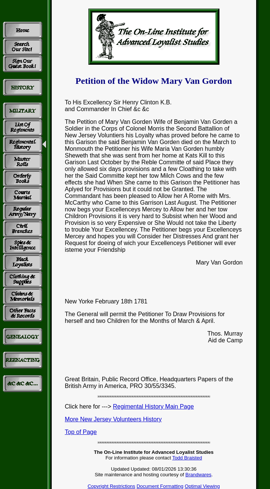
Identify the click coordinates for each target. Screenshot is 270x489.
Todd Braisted (187, 458)
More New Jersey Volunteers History (113, 419)
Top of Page (81, 432)
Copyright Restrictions (111, 486)
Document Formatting (160, 486)
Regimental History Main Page (153, 406)
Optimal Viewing (202, 486)
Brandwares (198, 474)
